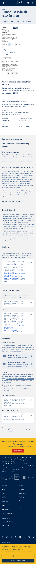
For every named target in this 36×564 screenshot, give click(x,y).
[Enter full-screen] (32, 75)
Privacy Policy (15, 552)
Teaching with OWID (8, 521)
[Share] (28, 75)
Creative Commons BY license (12, 235)
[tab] (4, 36)
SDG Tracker (5, 517)
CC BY (17, 74)
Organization (22, 500)
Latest (3, 513)
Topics (3, 496)
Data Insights (5, 533)
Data (3, 500)
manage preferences (26, 552)
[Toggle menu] (3, 3)
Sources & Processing (24, 21)
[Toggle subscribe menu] (32, 3)
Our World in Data (18, 3)
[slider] (12, 66)
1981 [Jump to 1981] (8, 65)
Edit (32, 36)
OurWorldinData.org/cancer (8, 74)
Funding (21, 504)
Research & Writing (7, 529)
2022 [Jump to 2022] (31, 65)
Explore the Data (7, 21)
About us (21, 496)
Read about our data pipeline (11, 201)
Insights (4, 504)
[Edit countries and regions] (31, 36)
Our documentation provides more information (20, 384)
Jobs (20, 512)
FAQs (3, 479)
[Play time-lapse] (3, 65)
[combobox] (28, 3)
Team (20, 508)
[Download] (24, 75)
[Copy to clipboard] (29, 262)
